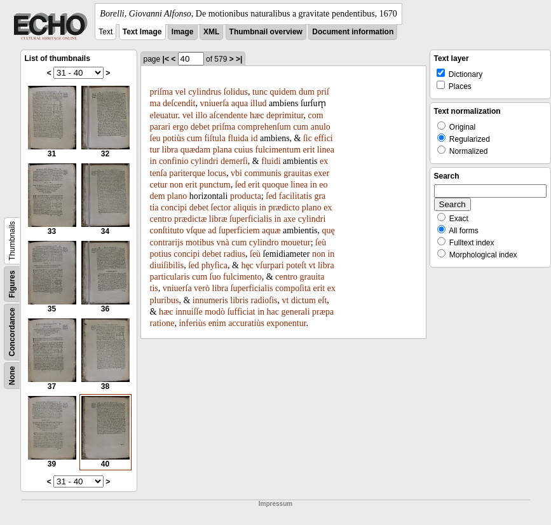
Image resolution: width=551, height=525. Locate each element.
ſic (307, 138)
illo (201, 115)
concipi (174, 207)
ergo (181, 127)
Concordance (12, 332)
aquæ (271, 230)
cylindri (205, 161)
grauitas (297, 173)
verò (202, 288)
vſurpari (269, 265)
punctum (215, 184)
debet (200, 127)
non (176, 184)
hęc (247, 265)
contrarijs (167, 242)
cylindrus (204, 92)
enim (217, 323)
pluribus (164, 300)
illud (258, 103)
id (254, 138)
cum (300, 127)
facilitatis (295, 196)
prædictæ (190, 219)
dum (307, 92)
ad (212, 230)
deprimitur (285, 115)
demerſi (234, 161)
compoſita (293, 288)
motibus (200, 242)
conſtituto (167, 230)
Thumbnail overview (266, 31)
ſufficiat (241, 312)
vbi (236, 173)
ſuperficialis (250, 219)
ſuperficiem (239, 230)
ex (327, 207)
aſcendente (229, 115)
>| (239, 59)
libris (239, 300)
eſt (322, 300)
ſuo (215, 277)
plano (177, 196)
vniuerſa (214, 103)
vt (312, 265)
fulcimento (242, 277)
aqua (239, 103)
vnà (223, 242)
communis (262, 173)
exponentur (286, 323)
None (12, 375)
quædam (195, 149)
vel (180, 92)
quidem (283, 92)
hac (273, 312)
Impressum (275, 503)
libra (170, 149)
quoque (275, 184)
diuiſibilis (167, 265)
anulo (320, 127)
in (153, 161)
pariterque (187, 173)
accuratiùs (246, 323)
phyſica (214, 265)
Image (183, 31)
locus (216, 173)
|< (166, 59)
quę (328, 230)
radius (234, 254)
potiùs (173, 138)
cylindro (264, 242)
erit (309, 149)
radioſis (264, 300)
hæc (257, 115)
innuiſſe (189, 312)
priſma (161, 92)
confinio (174, 161)
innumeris (210, 300)
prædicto (283, 207)
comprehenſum (264, 127)
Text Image (142, 31)
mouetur (296, 242)
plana (222, 149)
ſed (240, 184)
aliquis (245, 207)
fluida (238, 138)
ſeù (320, 242)
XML (211, 31)
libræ (218, 219)
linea (325, 149)
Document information (352, 31)
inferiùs (192, 323)
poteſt (296, 265)
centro (161, 219)
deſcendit (179, 103)
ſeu (155, 138)
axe (289, 219)
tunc (260, 92)
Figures (12, 283)
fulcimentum (278, 149)
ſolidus (236, 92)
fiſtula (214, 138)
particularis (170, 277)
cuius (244, 149)
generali (296, 312)
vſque (196, 230)
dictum (303, 300)
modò (215, 312)
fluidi (270, 161)
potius (161, 254)
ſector (221, 207)
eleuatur (164, 115)
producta (245, 196)
